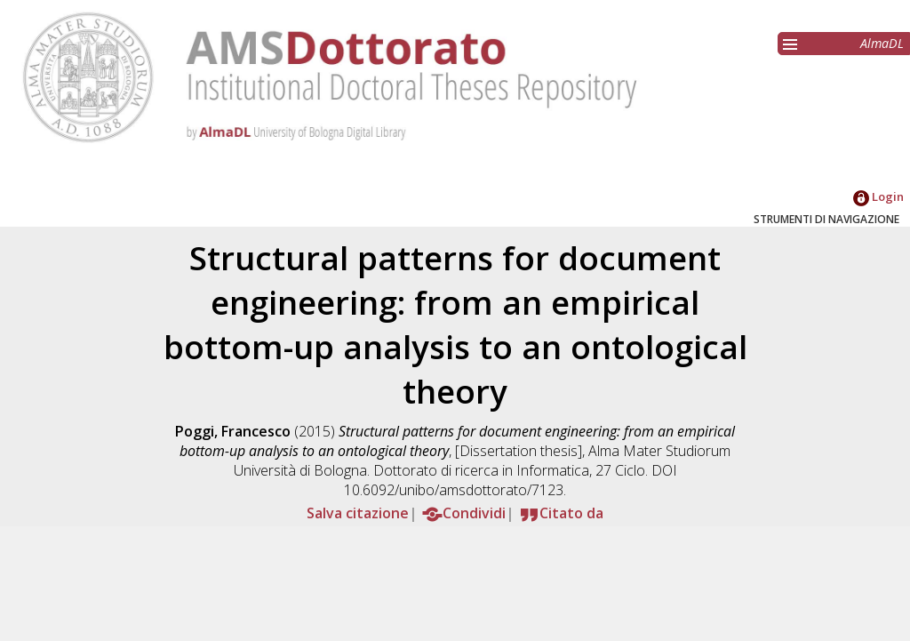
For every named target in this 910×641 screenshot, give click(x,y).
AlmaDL (882, 43)
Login (878, 196)
